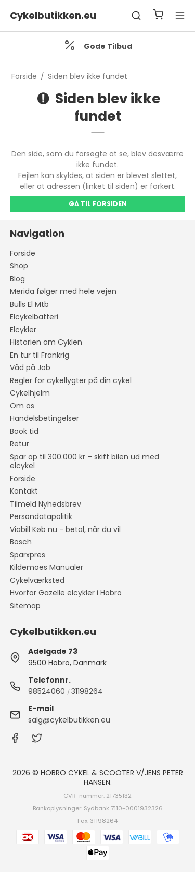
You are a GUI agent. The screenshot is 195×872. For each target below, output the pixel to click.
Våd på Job (30, 367)
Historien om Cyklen (46, 342)
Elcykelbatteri (34, 316)
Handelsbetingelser (44, 418)
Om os (22, 406)
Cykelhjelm (30, 393)
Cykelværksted (37, 580)
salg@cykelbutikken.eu (69, 720)
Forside (22, 253)
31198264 (87, 691)
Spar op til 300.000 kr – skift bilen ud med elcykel (84, 461)
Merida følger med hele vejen (63, 291)
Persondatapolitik (41, 516)
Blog (17, 279)
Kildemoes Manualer (46, 567)
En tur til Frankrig (39, 355)
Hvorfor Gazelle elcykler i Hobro (66, 593)
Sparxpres (27, 555)
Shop (19, 266)
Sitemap (25, 606)
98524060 (46, 691)
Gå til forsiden (98, 203)
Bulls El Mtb (29, 304)
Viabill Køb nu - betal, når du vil (65, 529)
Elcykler (23, 329)
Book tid (24, 431)
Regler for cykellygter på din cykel (71, 380)
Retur (19, 444)
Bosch (21, 542)
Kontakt (24, 491)
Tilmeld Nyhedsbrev (45, 504)
